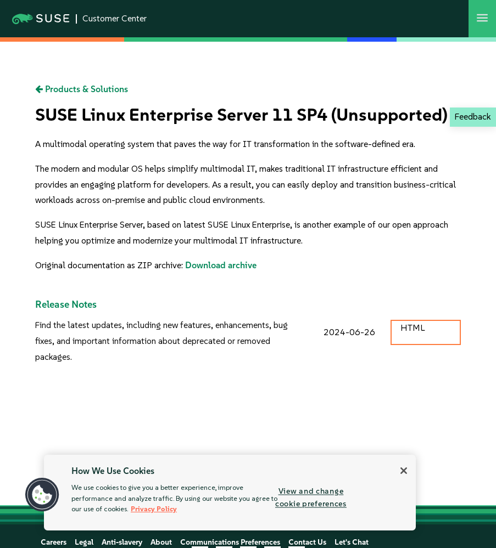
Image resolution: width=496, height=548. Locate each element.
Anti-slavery (122, 542)
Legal (84, 542)
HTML (412, 328)
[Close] (404, 471)
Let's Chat (352, 542)
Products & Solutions (81, 89)
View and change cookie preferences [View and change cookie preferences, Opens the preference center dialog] (311, 497)
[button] (42, 494)
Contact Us (307, 542)
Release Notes (66, 304)
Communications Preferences (230, 542)
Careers (53, 542)
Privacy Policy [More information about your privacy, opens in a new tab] (154, 509)
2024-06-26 (349, 332)
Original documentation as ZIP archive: (110, 265)
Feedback (473, 116)
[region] (230, 492)
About (161, 542)
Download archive (221, 265)
